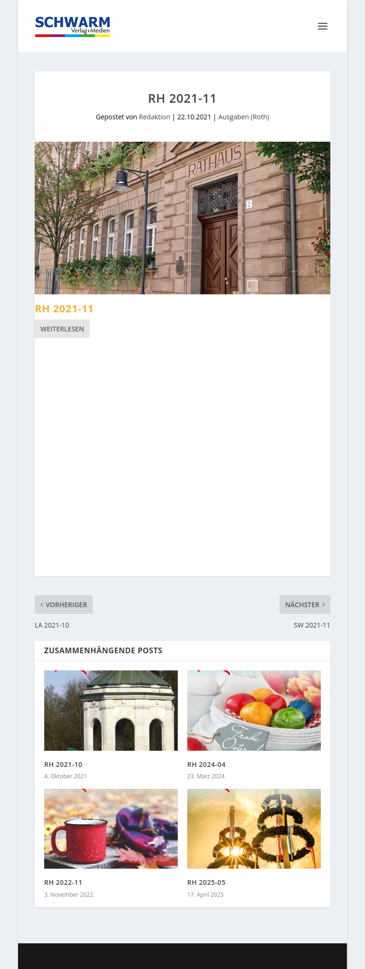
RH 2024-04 (206, 764)
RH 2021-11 (64, 308)
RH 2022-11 (63, 882)
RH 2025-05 (206, 882)
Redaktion (154, 116)
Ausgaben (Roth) (243, 116)
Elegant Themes (159, 956)
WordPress (260, 956)
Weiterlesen (62, 328)
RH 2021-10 (63, 764)
